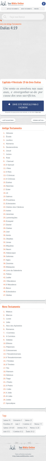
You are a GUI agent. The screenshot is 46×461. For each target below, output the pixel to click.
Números (8, 144)
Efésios (7, 343)
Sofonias (8, 256)
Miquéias (8, 246)
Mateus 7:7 (38, 424)
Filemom (8, 372)
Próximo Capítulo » (38, 120)
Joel (6, 232)
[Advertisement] (23, 54)
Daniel (7, 225)
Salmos (7, 196)
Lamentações (10, 218)
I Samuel (8, 161)
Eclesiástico (9, 292)
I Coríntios (9, 333)
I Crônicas (9, 175)
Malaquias (9, 267)
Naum (7, 249)
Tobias (7, 274)
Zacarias (8, 263)
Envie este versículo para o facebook (23, 106)
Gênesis (8, 133)
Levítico (8, 140)
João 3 (17, 424)
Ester (6, 189)
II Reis (7, 172)
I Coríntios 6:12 (18, 431)
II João (7, 393)
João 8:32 (6, 431)
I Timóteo (8, 361)
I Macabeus (9, 281)
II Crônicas (9, 179)
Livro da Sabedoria (12, 270)
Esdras (7, 182)
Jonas (7, 242)
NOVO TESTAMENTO (26, 9)
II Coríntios (9, 336)
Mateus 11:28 (34, 428)
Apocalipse (9, 403)
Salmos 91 (6, 420)
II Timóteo (8, 364)
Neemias (8, 186)
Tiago (7, 379)
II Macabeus (9, 285)
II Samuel (8, 165)
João (6, 322)
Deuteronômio (10, 147)
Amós (7, 235)
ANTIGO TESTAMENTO (13, 9)
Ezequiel (8, 221)
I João (7, 389)
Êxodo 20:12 (30, 431)
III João (7, 396)
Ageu (6, 260)
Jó (5, 193)
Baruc (7, 288)
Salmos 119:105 (8, 428)
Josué (7, 151)
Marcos (7, 315)
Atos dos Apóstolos (12, 326)
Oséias (7, 228)
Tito (6, 368)
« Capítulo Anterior (7, 120)
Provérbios (9, 200)
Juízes (7, 154)
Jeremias (8, 214)
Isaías (7, 211)
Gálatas (8, 340)
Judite (7, 278)
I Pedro (7, 382)
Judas (7, 400)
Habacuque (9, 253)
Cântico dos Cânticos (13, 207)
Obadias (8, 239)
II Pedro (8, 386)
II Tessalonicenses (12, 357)
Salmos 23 (28, 420)
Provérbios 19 (7, 424)
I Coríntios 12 (27, 424)
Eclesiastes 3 (17, 420)
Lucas (7, 319)
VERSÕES (36, 9)
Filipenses (9, 347)
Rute (6, 158)
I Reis (7, 168)
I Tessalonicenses (12, 354)
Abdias (7, 295)
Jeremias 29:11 (22, 428)
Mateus (7, 312)
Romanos (8, 329)
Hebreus (8, 375)
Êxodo (7, 137)
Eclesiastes (9, 204)
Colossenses (10, 350)
